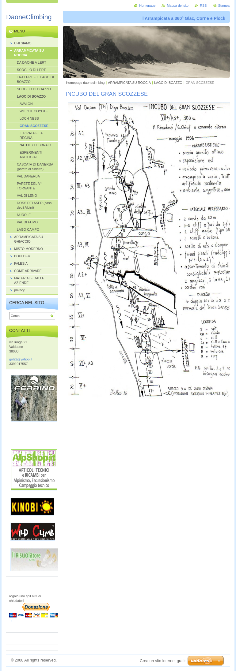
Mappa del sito (177, 5)
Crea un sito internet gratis (163, 660)
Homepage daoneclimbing (85, 82)
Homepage (147, 5)
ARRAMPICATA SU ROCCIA (129, 82)
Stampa (224, 5)
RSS (203, 5)
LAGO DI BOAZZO (168, 82)
